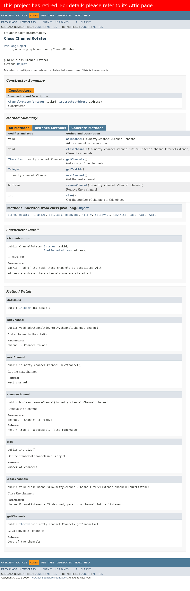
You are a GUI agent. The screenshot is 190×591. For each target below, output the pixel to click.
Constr (40, 27)
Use (43, 15)
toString (119, 214)
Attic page (141, 5)
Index (78, 15)
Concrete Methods (87, 128)
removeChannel (77, 185)
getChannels (75, 159)
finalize (38, 214)
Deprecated (64, 15)
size (69, 195)
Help (87, 15)
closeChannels (77, 149)
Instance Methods (50, 128)
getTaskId (73, 169)
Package (21, 15)
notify (87, 214)
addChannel (74, 139)
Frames (48, 22)
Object (22, 63)
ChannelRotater (19, 101)
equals (24, 214)
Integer (38, 101)
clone (12, 214)
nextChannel (75, 175)
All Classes (83, 22)
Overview (7, 15)
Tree (51, 15)
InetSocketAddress (73, 101)
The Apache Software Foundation (48, 577)
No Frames (62, 22)
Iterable (14, 159)
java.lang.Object (15, 45)
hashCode (71, 214)
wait (133, 214)
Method (52, 27)
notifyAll (102, 214)
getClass (55, 214)
